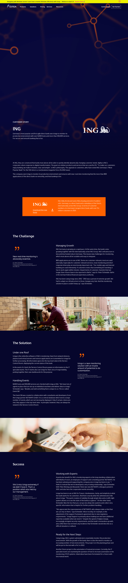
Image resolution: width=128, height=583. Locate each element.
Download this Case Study (40, 211)
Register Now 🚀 (80, 1)
